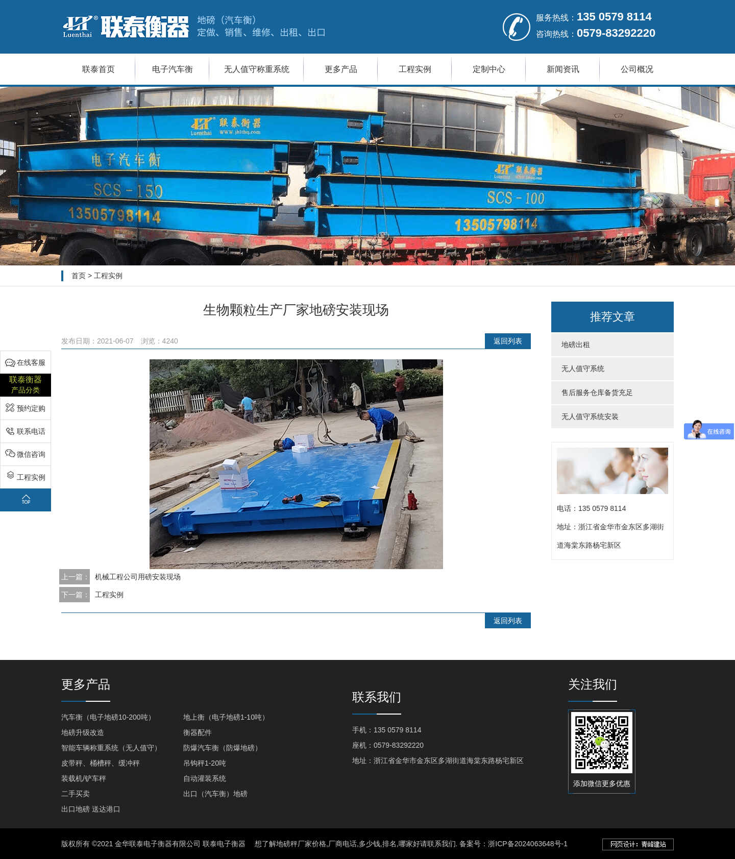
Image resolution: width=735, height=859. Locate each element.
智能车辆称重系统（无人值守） (111, 748)
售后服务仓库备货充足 (597, 392)
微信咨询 (31, 454)
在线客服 (31, 362)
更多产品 (341, 69)
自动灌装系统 (204, 778)
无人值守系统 (582, 368)
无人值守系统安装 (590, 416)
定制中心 (489, 69)
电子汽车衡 (172, 69)
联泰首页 (98, 69)
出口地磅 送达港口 (90, 809)
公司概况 (637, 69)
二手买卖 (75, 794)
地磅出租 (575, 344)
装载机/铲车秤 (83, 778)
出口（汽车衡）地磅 (215, 794)
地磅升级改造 (82, 732)
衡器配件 (197, 732)
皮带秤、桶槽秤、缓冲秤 (100, 763)
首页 (78, 276)
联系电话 (31, 431)
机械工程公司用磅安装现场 (138, 577)
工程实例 (415, 69)
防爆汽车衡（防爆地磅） (222, 748)
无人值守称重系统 (256, 69)
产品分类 (25, 384)
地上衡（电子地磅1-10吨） (226, 717)
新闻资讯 (563, 69)
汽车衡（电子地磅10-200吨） (108, 717)
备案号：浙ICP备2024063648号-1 (513, 844)
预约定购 (31, 408)
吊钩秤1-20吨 (204, 763)
